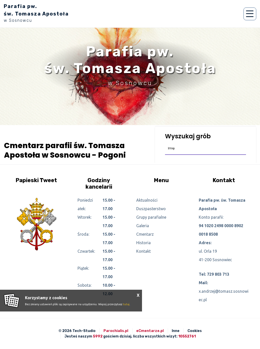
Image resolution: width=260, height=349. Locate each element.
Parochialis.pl (116, 331)
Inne (176, 331)
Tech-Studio (84, 331)
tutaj (126, 304)
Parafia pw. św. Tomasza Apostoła (36, 13)
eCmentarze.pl (150, 331)
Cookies (195, 331)
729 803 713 (218, 274)
